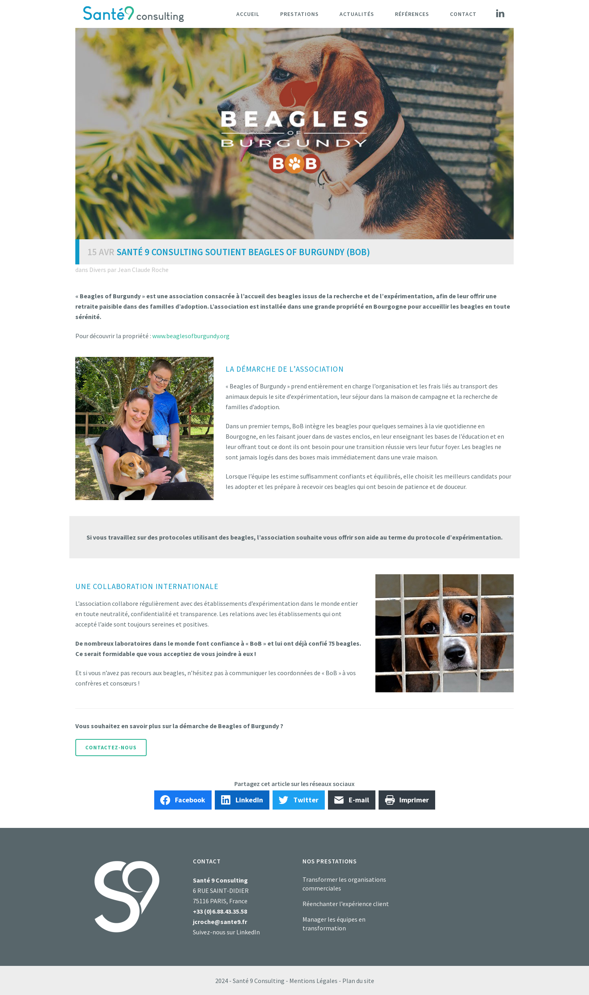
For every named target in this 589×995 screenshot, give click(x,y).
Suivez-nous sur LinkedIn (226, 932)
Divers (97, 270)
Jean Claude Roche (143, 270)
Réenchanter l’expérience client (345, 904)
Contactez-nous (111, 747)
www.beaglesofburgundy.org (191, 336)
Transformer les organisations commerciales (344, 883)
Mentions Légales (313, 981)
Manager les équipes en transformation (333, 923)
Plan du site (358, 981)
